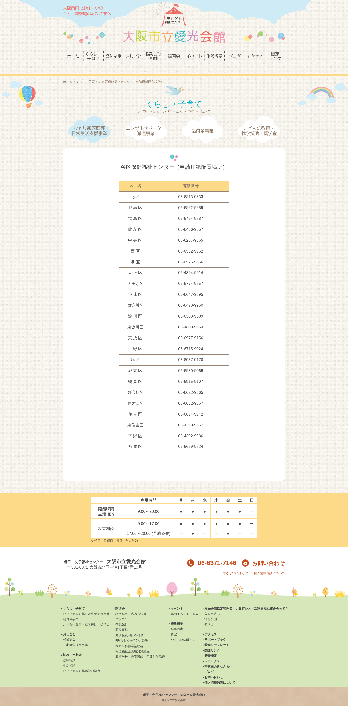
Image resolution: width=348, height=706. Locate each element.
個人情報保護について (219, 675)
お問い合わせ (263, 556)
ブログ (209, 664)
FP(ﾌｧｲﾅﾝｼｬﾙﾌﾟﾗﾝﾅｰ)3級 (131, 633)
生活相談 (69, 658)
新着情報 (210, 648)
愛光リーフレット (216, 637)
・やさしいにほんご (234, 565)
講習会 (120, 601)
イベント (177, 601)
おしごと (69, 626)
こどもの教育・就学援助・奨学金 (259, 123)
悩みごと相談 (72, 647)
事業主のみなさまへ (218, 659)
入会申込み (212, 606)
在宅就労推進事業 (75, 637)
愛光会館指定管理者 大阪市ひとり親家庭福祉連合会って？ (246, 601)
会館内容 (177, 621)
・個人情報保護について (268, 565)
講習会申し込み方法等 (130, 606)
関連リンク (212, 643)
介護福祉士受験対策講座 (132, 644)
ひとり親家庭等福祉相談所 (81, 663)
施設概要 (177, 616)
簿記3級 (121, 617)
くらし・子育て (74, 601)
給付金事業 (202, 123)
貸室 (174, 626)
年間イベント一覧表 (185, 606)
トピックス (212, 653)
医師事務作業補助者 (129, 638)
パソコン (121, 611)
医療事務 (121, 622)
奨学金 (209, 617)
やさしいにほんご (183, 632)
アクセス (210, 626)
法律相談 (69, 652)
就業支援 (69, 632)
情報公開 (210, 611)
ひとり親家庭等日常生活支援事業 (89, 123)
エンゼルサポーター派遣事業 (146, 123)
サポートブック (215, 632)
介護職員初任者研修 (129, 627)
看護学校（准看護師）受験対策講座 (140, 649)
